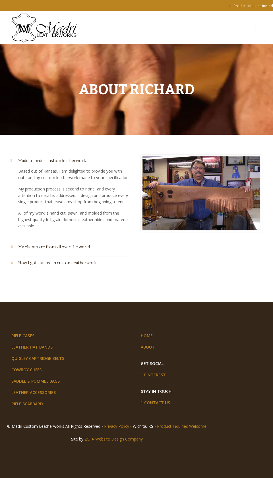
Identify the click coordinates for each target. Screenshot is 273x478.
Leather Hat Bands (32, 347)
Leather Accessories (33, 392)
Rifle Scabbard (27, 403)
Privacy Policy (116, 426)
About (148, 347)
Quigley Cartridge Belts (37, 358)
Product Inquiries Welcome (181, 426)
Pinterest (155, 375)
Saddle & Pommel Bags (35, 381)
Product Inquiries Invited (253, 5)
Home (147, 335)
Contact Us (157, 402)
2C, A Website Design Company (113, 439)
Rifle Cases (22, 335)
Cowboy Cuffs (26, 369)
